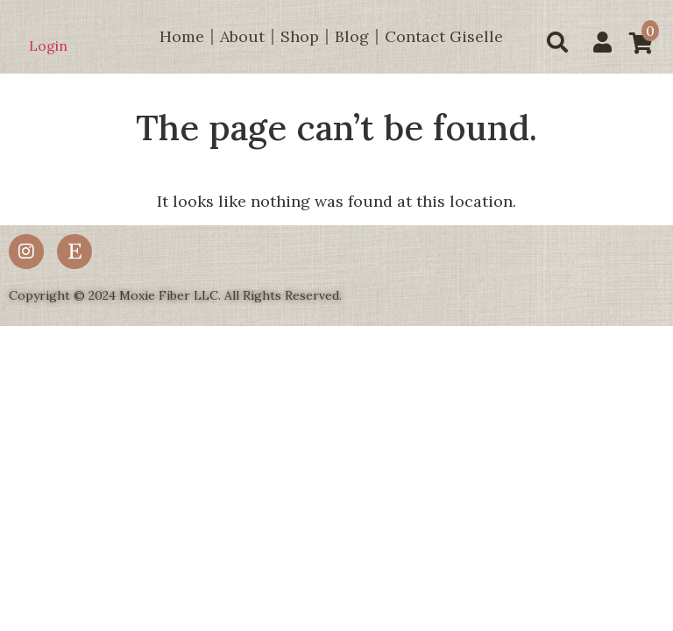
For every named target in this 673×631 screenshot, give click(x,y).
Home (181, 36)
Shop (299, 36)
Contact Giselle (444, 36)
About (242, 36)
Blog (352, 36)
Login (48, 45)
